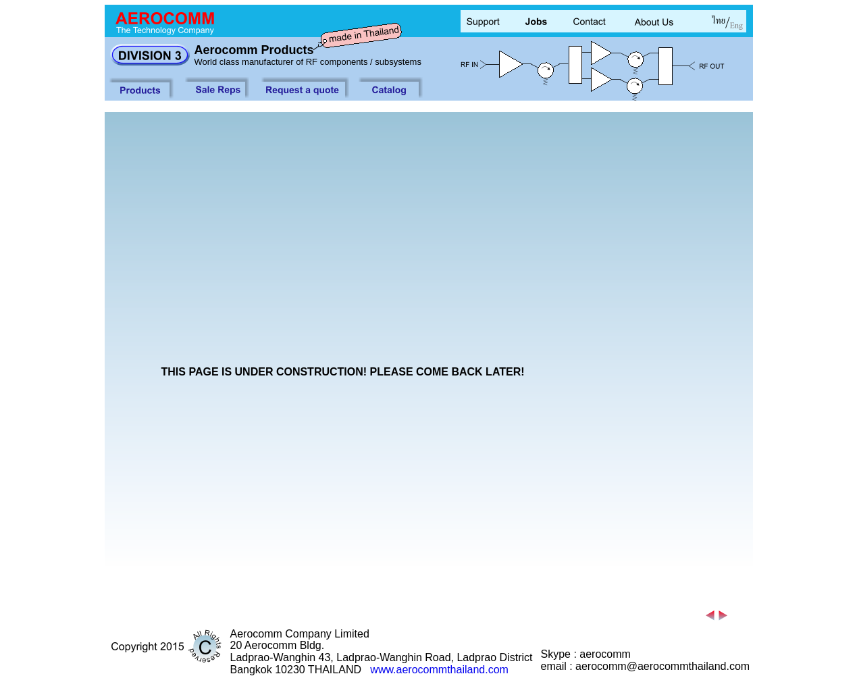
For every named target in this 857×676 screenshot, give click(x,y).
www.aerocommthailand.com (439, 669)
